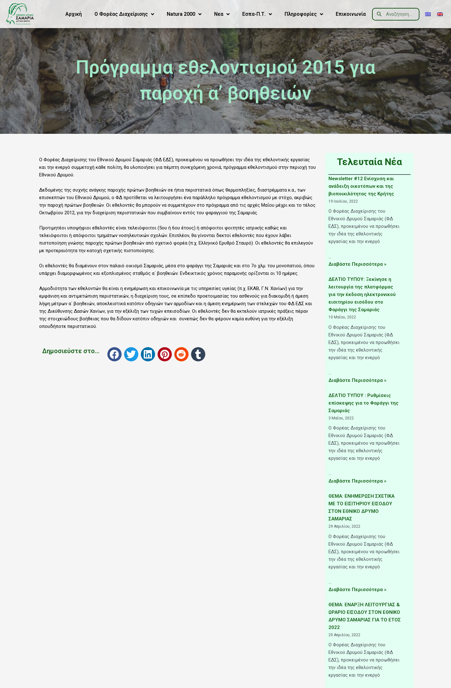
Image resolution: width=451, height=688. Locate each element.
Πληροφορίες (304, 14)
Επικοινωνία (351, 14)
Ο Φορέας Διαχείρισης (124, 14)
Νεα (222, 14)
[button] (114, 354)
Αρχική (73, 14)
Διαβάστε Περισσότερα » (357, 264)
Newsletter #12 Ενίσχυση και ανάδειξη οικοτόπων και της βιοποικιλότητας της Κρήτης (361, 186)
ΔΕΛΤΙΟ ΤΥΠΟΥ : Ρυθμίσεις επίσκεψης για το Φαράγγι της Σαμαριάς (363, 403)
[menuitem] (428, 14)
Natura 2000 (184, 14)
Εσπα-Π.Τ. (257, 14)
